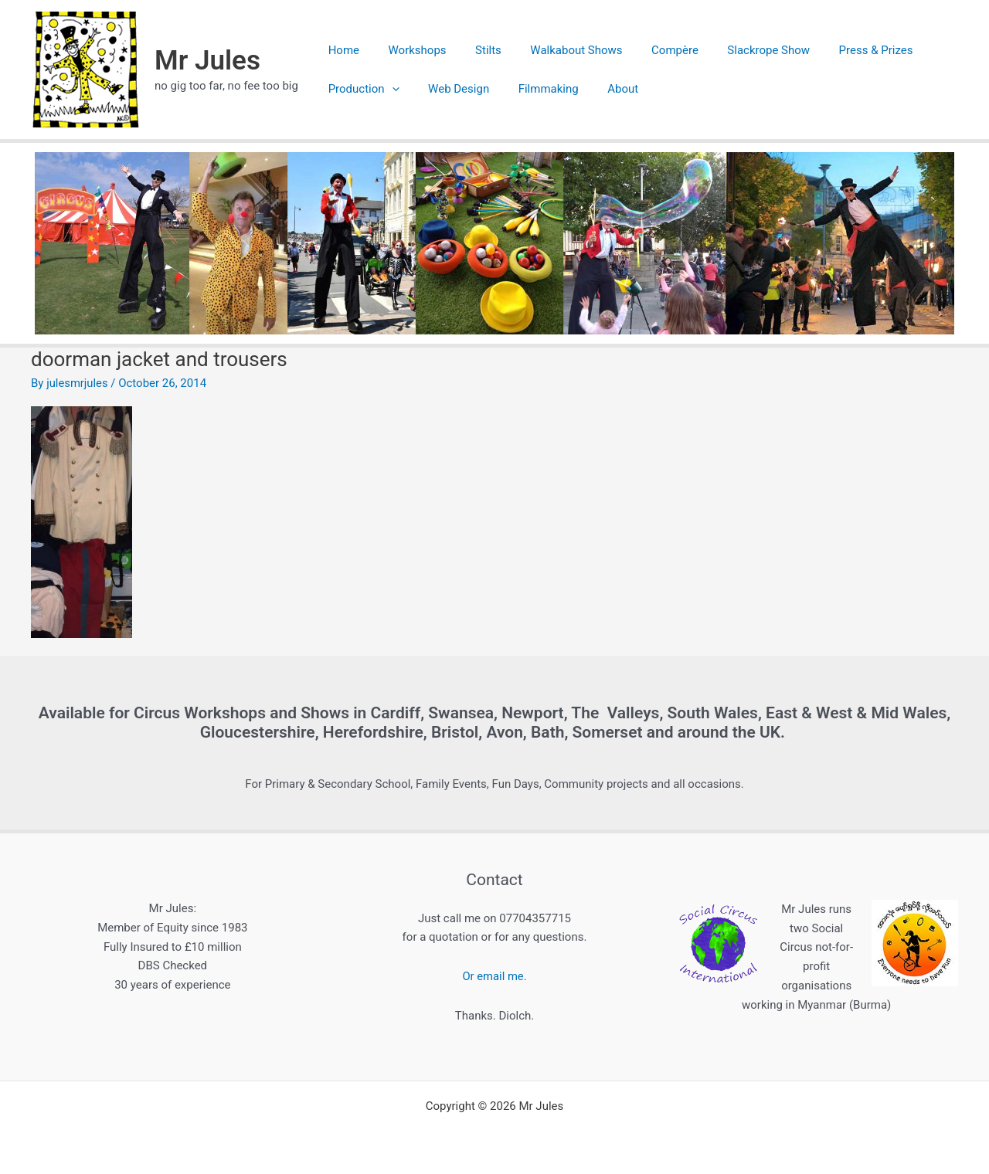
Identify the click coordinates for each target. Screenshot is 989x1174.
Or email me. (494, 976)
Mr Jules (207, 60)
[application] (389, 89)
